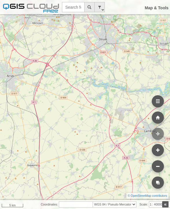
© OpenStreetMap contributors (147, 195)
